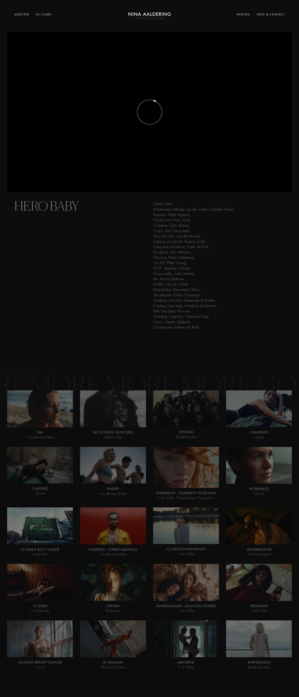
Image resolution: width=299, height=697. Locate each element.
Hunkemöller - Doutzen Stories (186, 605)
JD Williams (113, 662)
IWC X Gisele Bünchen (113, 432)
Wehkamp (259, 605)
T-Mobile (40, 488)
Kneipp (113, 488)
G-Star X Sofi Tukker (40, 549)
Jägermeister (259, 549)
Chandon (259, 432)
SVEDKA (113, 605)
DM (40, 432)
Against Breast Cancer (40, 662)
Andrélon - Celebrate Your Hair (186, 492)
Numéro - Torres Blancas (113, 549)
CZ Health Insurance (186, 548)
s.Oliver (40, 605)
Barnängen (259, 662)
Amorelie (186, 662)
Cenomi (186, 431)
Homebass (259, 488)
